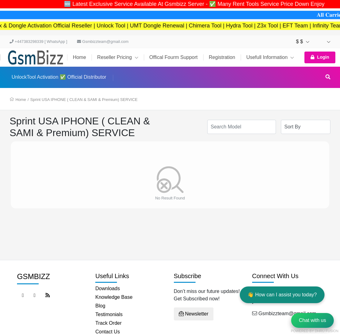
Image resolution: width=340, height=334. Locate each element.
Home (79, 57)
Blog (100, 305)
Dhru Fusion (326, 331)
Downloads (107, 288)
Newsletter (194, 313)
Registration (222, 57)
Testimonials (109, 314)
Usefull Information (270, 57)
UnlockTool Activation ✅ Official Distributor (58, 77)
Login (320, 57)
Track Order (108, 323)
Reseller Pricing (117, 57)
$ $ (302, 41)
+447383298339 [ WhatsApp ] (38, 41)
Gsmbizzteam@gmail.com (102, 41)
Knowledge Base (113, 297)
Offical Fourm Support (173, 57)
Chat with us (312, 320)
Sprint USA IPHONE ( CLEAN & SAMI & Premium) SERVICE (84, 99)
